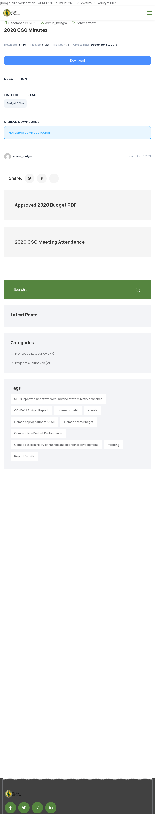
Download (77, 60)
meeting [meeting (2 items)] (113, 445)
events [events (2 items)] (93, 410)
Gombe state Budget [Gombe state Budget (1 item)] (78, 422)
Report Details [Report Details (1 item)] (24, 456)
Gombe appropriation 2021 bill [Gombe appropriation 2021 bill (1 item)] (34, 422)
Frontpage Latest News (32, 353)
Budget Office (15, 103)
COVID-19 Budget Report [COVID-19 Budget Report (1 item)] (31, 410)
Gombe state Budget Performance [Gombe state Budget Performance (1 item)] (38, 433)
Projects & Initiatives (30, 363)
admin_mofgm (56, 23)
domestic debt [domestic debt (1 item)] (68, 410)
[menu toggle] (149, 12)
